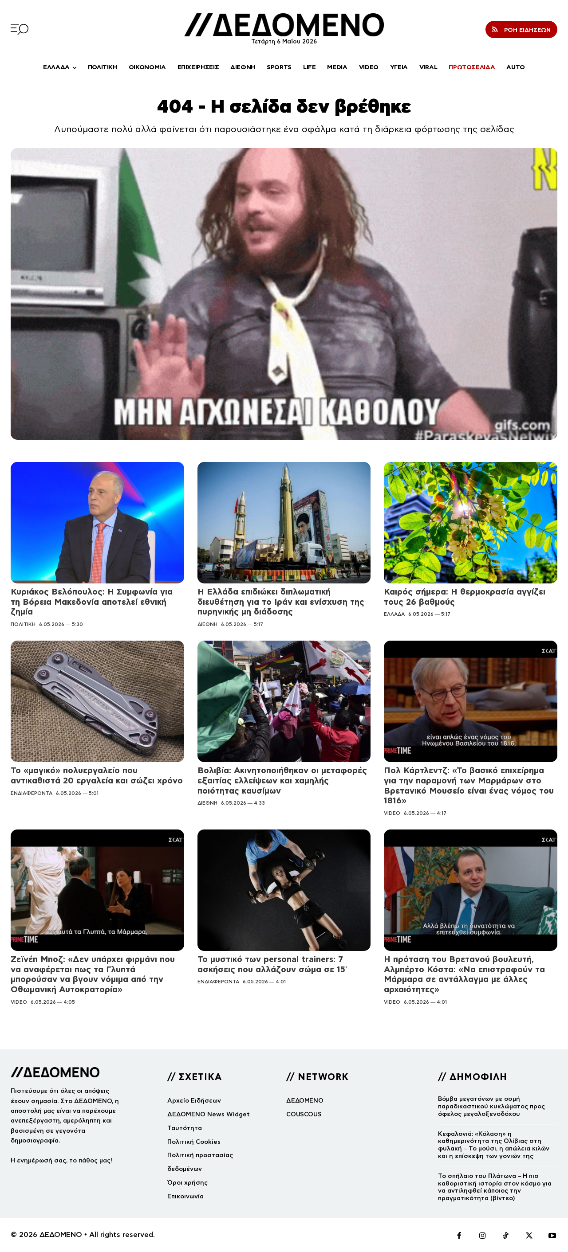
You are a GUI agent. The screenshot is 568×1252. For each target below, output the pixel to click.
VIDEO (392, 813)
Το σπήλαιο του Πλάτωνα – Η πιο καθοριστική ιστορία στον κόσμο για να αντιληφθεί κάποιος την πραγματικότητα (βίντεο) (495, 1187)
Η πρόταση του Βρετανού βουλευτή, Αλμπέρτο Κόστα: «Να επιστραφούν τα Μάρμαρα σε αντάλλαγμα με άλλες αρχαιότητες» (464, 974)
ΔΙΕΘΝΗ (207, 624)
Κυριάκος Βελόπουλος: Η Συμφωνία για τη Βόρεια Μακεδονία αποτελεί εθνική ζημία (92, 602)
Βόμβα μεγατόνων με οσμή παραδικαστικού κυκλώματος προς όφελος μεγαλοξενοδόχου (491, 1106)
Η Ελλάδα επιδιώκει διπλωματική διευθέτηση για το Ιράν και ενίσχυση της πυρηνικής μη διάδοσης (280, 602)
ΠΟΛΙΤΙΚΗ (23, 624)
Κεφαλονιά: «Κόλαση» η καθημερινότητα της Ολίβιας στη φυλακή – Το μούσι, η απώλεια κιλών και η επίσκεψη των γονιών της (493, 1145)
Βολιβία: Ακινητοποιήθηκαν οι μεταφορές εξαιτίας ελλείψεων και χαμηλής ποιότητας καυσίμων (282, 780)
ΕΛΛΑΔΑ (394, 614)
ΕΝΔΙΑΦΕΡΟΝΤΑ (31, 793)
